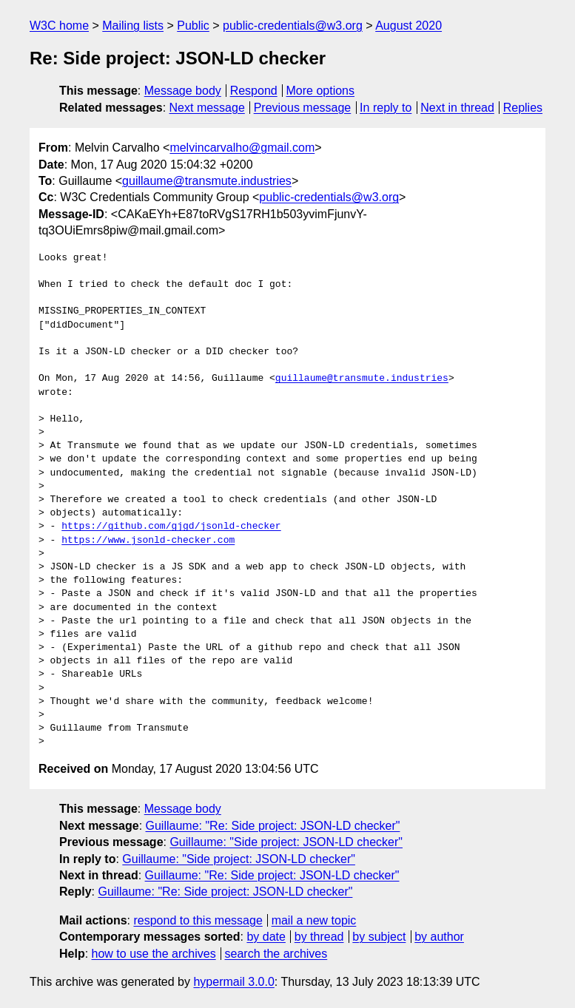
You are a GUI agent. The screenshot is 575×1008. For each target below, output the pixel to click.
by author (439, 936)
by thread (319, 936)
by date (265, 936)
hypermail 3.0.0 (233, 981)
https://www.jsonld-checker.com (148, 540)
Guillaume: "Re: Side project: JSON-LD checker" (273, 825)
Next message (207, 107)
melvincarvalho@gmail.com (242, 147)
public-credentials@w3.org (293, 25)
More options (320, 90)
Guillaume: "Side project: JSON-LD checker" (286, 842)
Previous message (303, 107)
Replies (522, 107)
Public (193, 25)
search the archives (276, 953)
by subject (379, 936)
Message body (182, 90)
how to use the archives (154, 953)
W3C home (59, 25)
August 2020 (408, 25)
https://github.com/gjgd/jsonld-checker (170, 526)
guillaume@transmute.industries (207, 181)
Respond (254, 90)
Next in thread (457, 107)
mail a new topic (314, 920)
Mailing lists (133, 25)
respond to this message (197, 920)
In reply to (385, 107)
